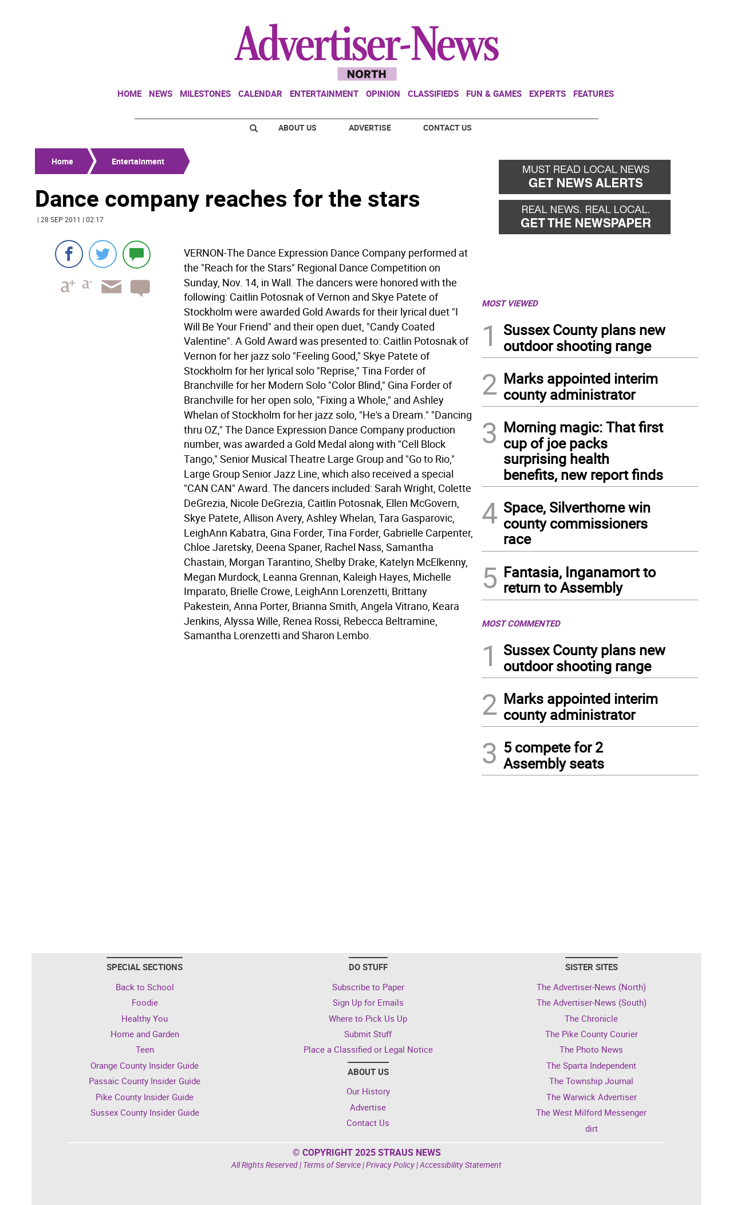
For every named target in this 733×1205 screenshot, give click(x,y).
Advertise (370, 127)
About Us (297, 127)
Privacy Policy (390, 1164)
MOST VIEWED (510, 303)
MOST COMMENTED (521, 623)
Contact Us (447, 127)
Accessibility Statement (461, 1164)
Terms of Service (332, 1164)
